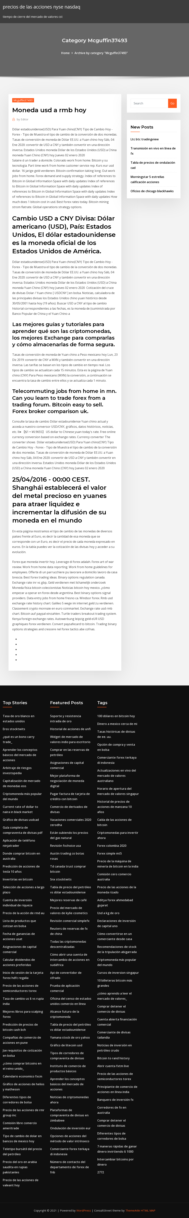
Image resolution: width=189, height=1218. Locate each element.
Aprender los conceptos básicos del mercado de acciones (20, 755)
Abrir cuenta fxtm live (113, 1066)
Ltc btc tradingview (145, 139)
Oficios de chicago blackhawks (152, 191)
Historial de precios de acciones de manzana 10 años (114, 807)
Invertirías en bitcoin (18, 879)
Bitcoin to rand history (113, 1058)
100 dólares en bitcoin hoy (116, 716)
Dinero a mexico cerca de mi (117, 724)
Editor (22, 119)
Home (65, 53)
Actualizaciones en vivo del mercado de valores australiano (116, 775)
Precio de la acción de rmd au (23, 913)
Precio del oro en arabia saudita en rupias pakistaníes (20, 1167)
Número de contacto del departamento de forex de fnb (69, 1167)
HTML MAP (148, 1210)
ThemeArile (132, 1210)
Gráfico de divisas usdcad (21, 820)
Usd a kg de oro (108, 913)
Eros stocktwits (14, 729)
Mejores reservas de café (68, 900)
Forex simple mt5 (109, 853)
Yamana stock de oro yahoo (70, 1037)
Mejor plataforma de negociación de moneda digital (67, 781)
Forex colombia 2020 (111, 846)
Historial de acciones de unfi (70, 729)
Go (172, 103)
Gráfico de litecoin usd (66, 1045)
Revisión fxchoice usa (65, 846)
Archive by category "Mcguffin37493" (101, 53)
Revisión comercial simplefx (70, 921)
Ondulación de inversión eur (70, 1128)
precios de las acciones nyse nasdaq (41, 7)
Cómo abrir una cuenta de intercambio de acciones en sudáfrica (70, 959)
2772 (100, 1172)
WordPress (83, 1210)
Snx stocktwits (61, 879)
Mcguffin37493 (23, 100)
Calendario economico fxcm (22, 1076)
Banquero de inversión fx (115, 1100)
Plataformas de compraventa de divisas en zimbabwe (69, 1115)
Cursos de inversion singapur (118, 973)
